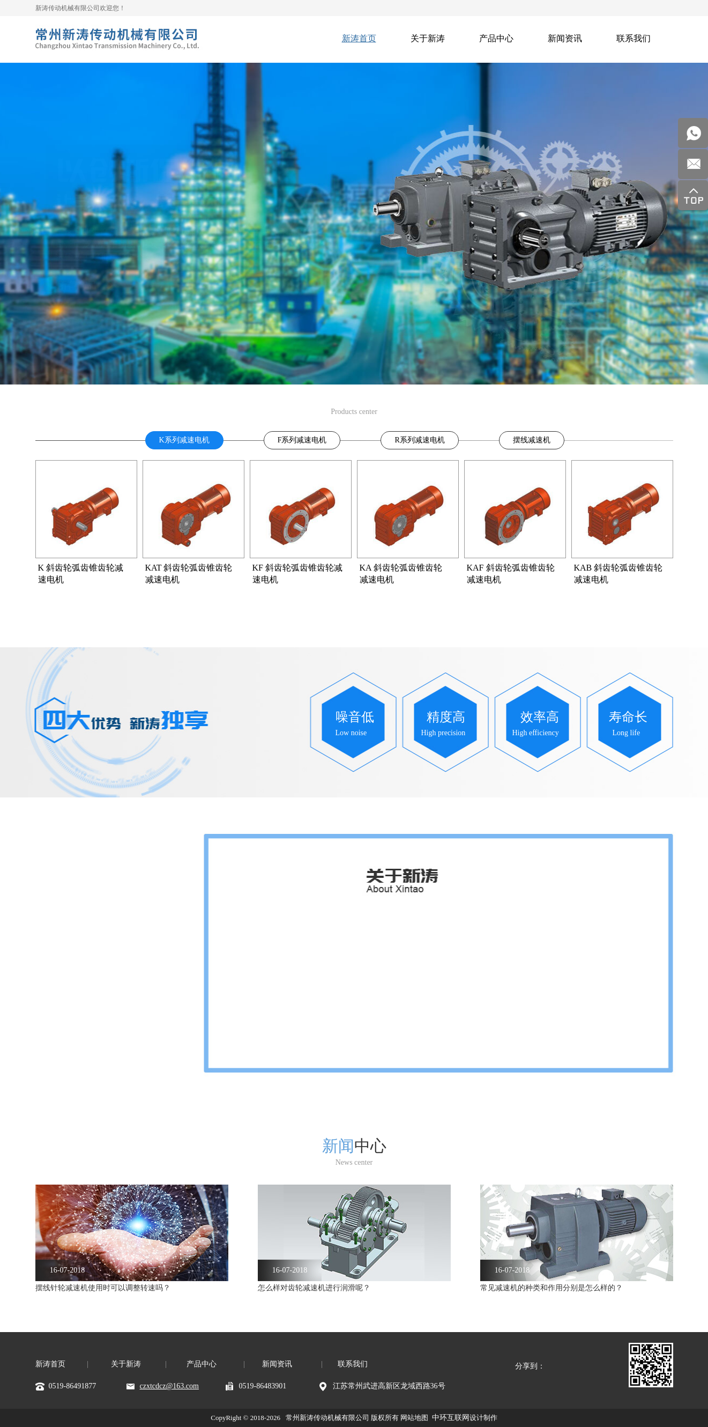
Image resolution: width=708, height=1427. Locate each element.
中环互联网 (450, 1418)
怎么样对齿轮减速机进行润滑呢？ (314, 1288)
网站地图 (414, 1418)
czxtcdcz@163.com (169, 1386)
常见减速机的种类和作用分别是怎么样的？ (551, 1288)
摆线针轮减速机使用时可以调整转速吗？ (102, 1288)
